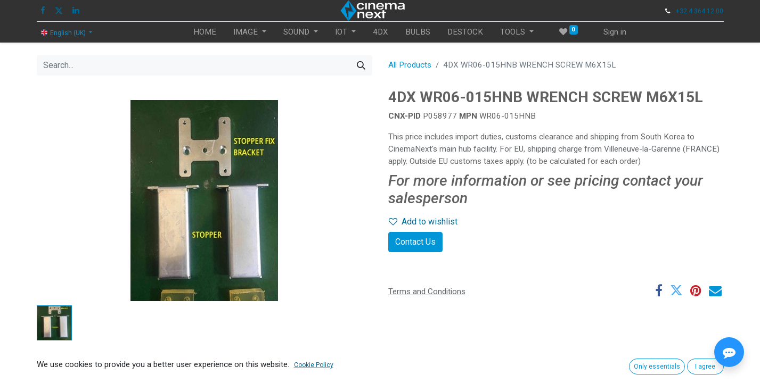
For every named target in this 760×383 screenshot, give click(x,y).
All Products (409, 65)
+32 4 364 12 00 (699, 11)
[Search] (361, 65)
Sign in (614, 32)
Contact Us (415, 242)
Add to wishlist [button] (423, 222)
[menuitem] (205, 32)
